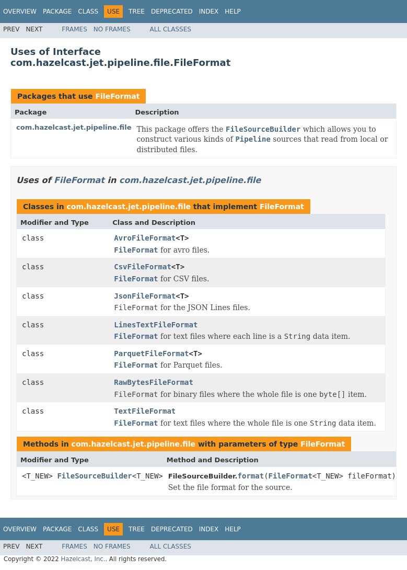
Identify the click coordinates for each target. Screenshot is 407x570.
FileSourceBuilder (94, 476)
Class (88, 11)
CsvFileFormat (142, 267)
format (251, 476)
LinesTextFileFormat (155, 325)
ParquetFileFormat (151, 353)
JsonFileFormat (145, 296)
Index (209, 11)
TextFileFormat (145, 411)
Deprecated (172, 11)
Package (57, 11)
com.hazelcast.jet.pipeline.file (74, 127)
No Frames (112, 29)
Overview (20, 11)
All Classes (170, 29)
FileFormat (117, 96)
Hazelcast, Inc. (83, 559)
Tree (137, 11)
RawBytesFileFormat (153, 382)
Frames (74, 29)
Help (233, 11)
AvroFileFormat (145, 238)
